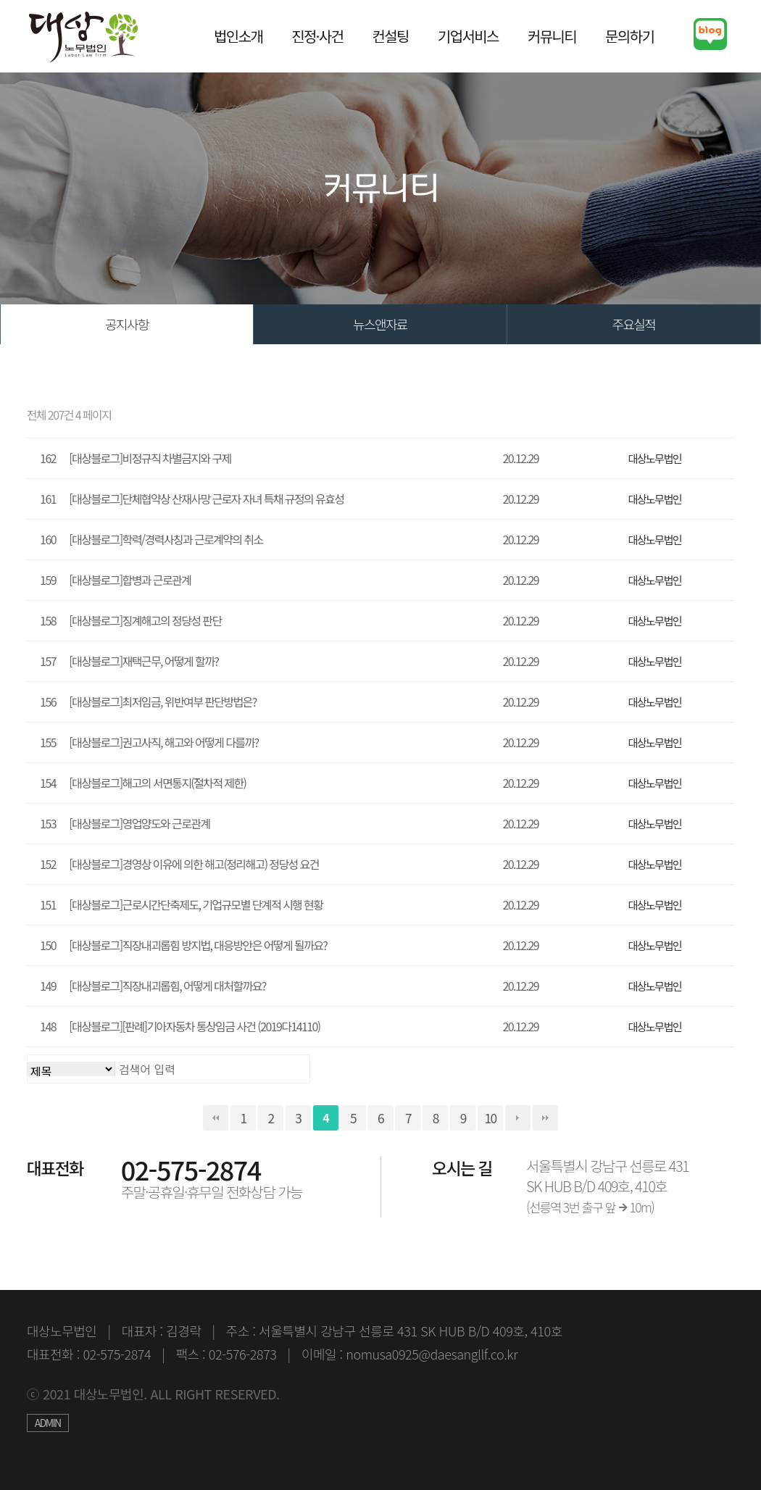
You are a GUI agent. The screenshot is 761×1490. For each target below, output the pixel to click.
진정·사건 (317, 35)
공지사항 (127, 324)
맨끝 (545, 1118)
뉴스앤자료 (380, 324)
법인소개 (238, 35)
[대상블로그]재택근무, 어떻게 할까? (143, 661)
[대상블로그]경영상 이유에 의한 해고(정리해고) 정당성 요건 (194, 864)
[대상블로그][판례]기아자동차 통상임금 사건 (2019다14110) (194, 1026)
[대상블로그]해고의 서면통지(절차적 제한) (157, 782)
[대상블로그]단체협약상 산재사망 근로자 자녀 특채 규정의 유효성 (206, 498)
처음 (215, 1118)
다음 (518, 1118)
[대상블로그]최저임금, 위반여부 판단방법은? (162, 701)
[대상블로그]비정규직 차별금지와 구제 (149, 458)
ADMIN (48, 1422)
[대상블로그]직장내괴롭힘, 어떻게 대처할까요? (167, 985)
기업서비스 (468, 35)
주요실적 (633, 324)
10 (490, 1118)
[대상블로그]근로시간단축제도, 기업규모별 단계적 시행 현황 (196, 904)
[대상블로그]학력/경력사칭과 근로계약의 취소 (165, 539)
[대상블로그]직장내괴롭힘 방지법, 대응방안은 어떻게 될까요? (198, 945)
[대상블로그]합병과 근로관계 (130, 579)
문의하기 (629, 35)
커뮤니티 (552, 35)
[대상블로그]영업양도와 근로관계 (139, 823)
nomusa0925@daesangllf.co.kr (431, 1353)
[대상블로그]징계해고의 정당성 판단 (145, 620)
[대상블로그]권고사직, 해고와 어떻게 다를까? (163, 742)
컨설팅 (390, 35)
